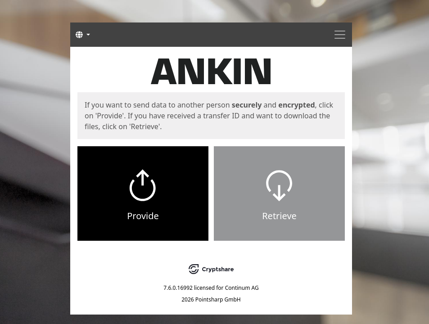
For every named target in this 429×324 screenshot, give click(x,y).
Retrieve (279, 216)
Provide (143, 216)
